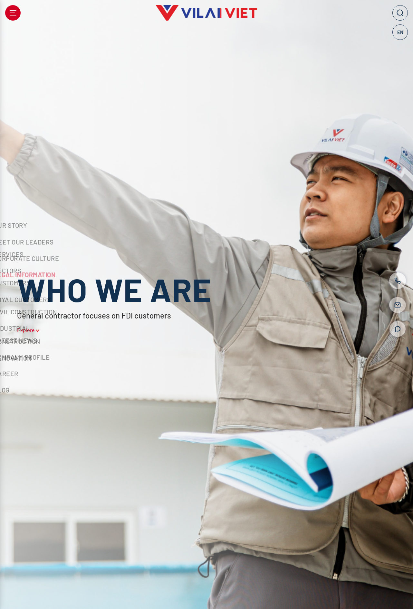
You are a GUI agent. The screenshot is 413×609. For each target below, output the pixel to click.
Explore (28, 330)
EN (400, 32)
